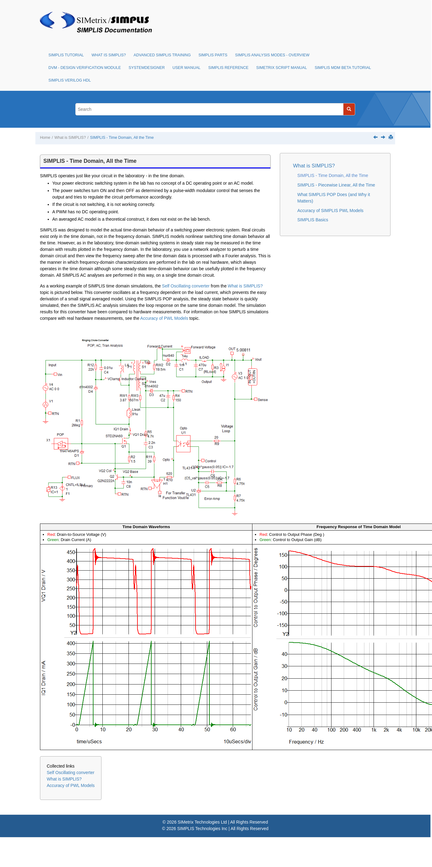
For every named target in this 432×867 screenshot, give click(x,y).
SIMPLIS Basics (312, 219)
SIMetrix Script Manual (281, 68)
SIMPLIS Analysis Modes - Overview (272, 55)
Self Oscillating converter (186, 285)
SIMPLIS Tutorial (66, 55)
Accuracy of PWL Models (164, 318)
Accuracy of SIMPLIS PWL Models (330, 210)
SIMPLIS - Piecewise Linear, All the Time (336, 185)
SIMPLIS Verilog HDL (70, 80)
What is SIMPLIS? (109, 55)
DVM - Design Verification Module (85, 68)
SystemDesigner (147, 68)
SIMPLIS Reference (228, 68)
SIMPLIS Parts (212, 55)
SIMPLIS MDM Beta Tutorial (343, 68)
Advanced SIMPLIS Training (162, 55)
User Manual (186, 68)
